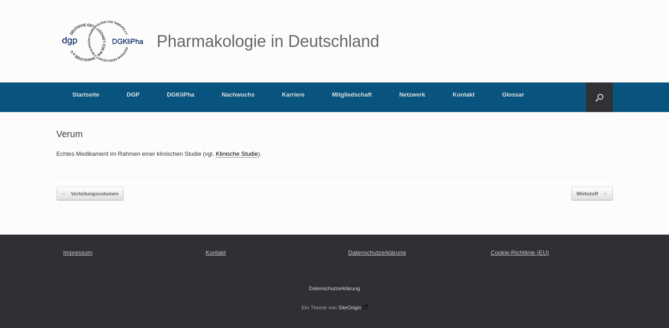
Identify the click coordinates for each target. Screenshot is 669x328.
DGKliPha (180, 94)
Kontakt (464, 94)
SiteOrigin (353, 307)
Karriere (293, 94)
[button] (599, 97)
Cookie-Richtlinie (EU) (520, 252)
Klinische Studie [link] (237, 153)
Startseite (86, 94)
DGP (133, 94)
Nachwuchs (238, 94)
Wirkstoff (592, 194)
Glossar (513, 94)
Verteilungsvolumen (90, 194)
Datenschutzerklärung (377, 252)
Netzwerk (412, 94)
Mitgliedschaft (352, 94)
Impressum (78, 252)
